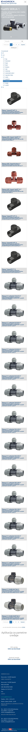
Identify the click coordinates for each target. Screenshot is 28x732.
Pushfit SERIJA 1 (10, 8)
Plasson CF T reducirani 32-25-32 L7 (11, 536)
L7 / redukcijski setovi (8, 73)
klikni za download (14, 649)
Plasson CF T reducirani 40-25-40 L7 (11, 509)
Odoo (10, 729)
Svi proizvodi (4, 51)
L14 (3, 55)
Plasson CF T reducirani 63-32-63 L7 (11, 376)
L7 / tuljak (5, 83)
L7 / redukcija (6, 71)
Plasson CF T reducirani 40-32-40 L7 (11, 482)
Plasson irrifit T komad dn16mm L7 (11, 163)
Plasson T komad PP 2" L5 (9, 269)
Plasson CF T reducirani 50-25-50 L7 (11, 456)
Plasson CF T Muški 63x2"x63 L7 (10, 589)
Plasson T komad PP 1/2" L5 (9, 216)
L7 (3, 57)
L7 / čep (5, 59)
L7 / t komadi (6, 81)
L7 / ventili (6, 85)
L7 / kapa (5, 63)
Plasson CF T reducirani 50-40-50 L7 (11, 402)
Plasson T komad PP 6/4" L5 (9, 110)
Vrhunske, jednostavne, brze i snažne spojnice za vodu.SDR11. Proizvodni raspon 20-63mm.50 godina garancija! (13, 14)
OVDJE (23, 627)
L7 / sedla (5, 77)
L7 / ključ (5, 65)
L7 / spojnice (6, 79)
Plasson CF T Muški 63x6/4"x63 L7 (11, 616)
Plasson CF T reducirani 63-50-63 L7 (11, 322)
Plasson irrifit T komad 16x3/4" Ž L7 (11, 137)
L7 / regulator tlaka (8, 75)
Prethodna (6, 44)
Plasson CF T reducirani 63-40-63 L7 (11, 349)
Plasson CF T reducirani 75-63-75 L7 (11, 296)
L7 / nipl (5, 69)
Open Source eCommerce (20, 729)
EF (3, 53)
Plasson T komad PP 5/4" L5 (9, 242)
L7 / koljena (6, 67)
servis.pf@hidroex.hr (6, 697)
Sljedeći (23, 44)
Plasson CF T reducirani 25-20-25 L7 (11, 562)
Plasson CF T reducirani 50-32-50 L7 (11, 429)
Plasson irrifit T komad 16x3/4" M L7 (11, 189)
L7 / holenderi (6, 61)
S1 (3, 87)
